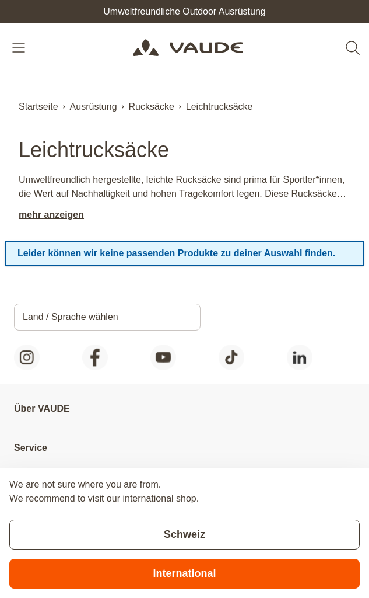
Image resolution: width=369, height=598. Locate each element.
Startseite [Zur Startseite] (38, 107)
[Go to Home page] (188, 48)
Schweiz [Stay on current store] (184, 534)
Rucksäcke (151, 107)
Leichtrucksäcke (219, 107)
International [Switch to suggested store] (184, 573)
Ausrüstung (93, 107)
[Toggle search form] (352, 48)
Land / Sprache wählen (70, 317)
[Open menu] (20, 48)
